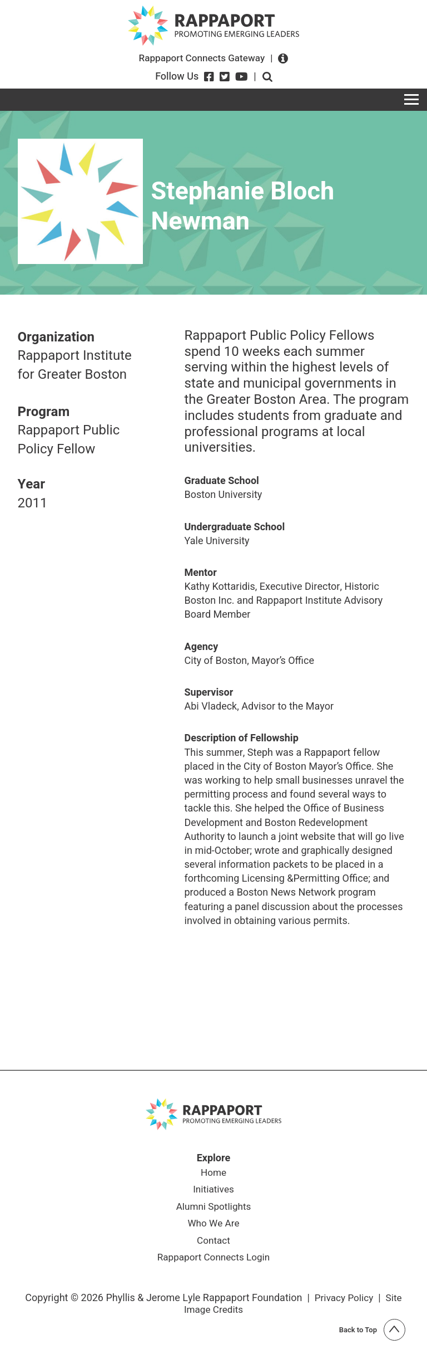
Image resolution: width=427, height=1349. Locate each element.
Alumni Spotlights (213, 1208)
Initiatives (213, 1191)
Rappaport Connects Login (213, 1261)
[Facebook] (209, 76)
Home (213, 1173)
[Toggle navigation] (411, 99)
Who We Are (213, 1226)
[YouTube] (241, 76)
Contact (213, 1243)
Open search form (267, 77)
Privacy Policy (343, 1300)
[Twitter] (225, 76)
